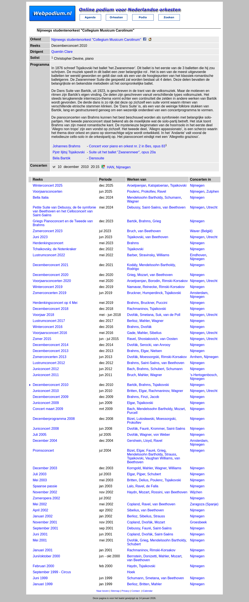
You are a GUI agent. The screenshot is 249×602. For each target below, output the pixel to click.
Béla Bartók (61, 158)
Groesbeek (198, 522)
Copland (133, 504)
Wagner (133, 201)
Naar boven (102, 591)
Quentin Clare (62, 51)
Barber (132, 255)
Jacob (154, 397)
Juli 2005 (39, 434)
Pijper (141, 474)
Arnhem (196, 357)
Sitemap (115, 591)
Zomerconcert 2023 (47, 231)
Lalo (130, 486)
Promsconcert (43, 450)
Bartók (132, 221)
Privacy (125, 591)
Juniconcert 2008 (46, 428)
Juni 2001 (40, 534)
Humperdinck (153, 293)
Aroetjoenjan (136, 185)
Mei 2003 (40, 480)
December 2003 (45, 468)
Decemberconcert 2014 (50, 345)
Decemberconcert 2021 (50, 265)
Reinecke (150, 287)
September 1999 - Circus (52, 572)
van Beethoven (174, 207)
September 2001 (45, 528)
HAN (110, 167)
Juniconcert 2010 (46, 391)
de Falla (152, 486)
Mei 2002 (40, 504)
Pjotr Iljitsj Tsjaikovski (69, 152)
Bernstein (134, 556)
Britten (132, 391)
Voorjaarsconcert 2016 (50, 333)
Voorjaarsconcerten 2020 (52, 281)
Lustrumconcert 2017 (49, 321)
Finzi (144, 397)
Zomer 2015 (42, 339)
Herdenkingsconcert (48, 243)
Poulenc (133, 191)
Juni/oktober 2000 (46, 556)
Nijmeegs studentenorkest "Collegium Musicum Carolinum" (96, 39)
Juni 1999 (40, 578)
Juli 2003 (39, 474)
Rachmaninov (137, 309)
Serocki (145, 345)
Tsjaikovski (178, 185)
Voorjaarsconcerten (47, 191)
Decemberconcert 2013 (50, 351)
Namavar (134, 287)
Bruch (131, 231)
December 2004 (45, 440)
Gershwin (134, 440)
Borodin (154, 281)
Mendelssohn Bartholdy (145, 197)
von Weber (161, 434)
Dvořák (132, 315)
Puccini (161, 303)
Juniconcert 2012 (46, 369)
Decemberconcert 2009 (50, 397)
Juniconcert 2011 (46, 375)
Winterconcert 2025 (47, 185)
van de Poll (171, 315)
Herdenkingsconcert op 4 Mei (55, 303)
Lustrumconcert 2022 (49, 255)
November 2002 (45, 492)
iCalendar (147, 591)
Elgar (145, 351)
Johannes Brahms (66, 146)
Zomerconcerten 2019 (49, 293)
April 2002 (40, 510)
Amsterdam (199, 293)
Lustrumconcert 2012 (49, 363)
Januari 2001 (43, 550)
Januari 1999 (43, 584)
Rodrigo (133, 269)
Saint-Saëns (151, 207)
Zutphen (212, 191)
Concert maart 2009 (48, 409)
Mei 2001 (40, 540)
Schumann (173, 197)
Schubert (157, 369)
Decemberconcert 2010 (50, 385)
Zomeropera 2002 (46, 498)
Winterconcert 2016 (47, 327)
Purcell (132, 413)
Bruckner (134, 293)
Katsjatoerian (158, 185)
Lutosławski (145, 419)
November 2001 (45, 522)
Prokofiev (148, 191)
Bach (131, 369)
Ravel (161, 191)
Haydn (132, 492)
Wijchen (196, 492)
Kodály (132, 265)
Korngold (134, 468)
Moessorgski (149, 357)
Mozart (142, 275)
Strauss (170, 454)
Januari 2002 (43, 516)
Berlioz (132, 321)
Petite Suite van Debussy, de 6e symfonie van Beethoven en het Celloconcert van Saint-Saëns (64, 211)
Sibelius (156, 333)
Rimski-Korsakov (175, 281)
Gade (131, 333)
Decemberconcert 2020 (50, 275)
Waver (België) (201, 231)
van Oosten (169, 339)
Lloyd (147, 440)
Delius (143, 480)
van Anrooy (161, 345)
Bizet (131, 419)
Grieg (157, 221)
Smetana (146, 315)
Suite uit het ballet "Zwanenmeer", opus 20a (122, 152)
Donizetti (150, 556)
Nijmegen (123, 167)
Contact (135, 591)
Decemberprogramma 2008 (54, 419)
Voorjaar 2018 (43, 315)
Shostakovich (148, 339)
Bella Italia (41, 197)
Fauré (144, 428)
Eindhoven (198, 255)
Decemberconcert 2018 (50, 309)
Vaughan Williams (159, 458)
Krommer (158, 428)
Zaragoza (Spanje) (204, 504)
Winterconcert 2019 (47, 287)
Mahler (144, 321)
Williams (162, 255)
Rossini (156, 492)
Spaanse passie (45, 486)
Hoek (131, 572)
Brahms (145, 221)
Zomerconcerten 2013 (49, 357)
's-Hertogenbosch (203, 375)
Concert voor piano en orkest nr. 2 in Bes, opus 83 (127, 146)
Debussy (133, 207)
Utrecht (211, 207)
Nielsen (156, 351)
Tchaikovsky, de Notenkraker (54, 249)
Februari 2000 (43, 566)
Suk (158, 315)
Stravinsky (147, 255)
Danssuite (96, 158)
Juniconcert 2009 (46, 403)
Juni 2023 (40, 237)
